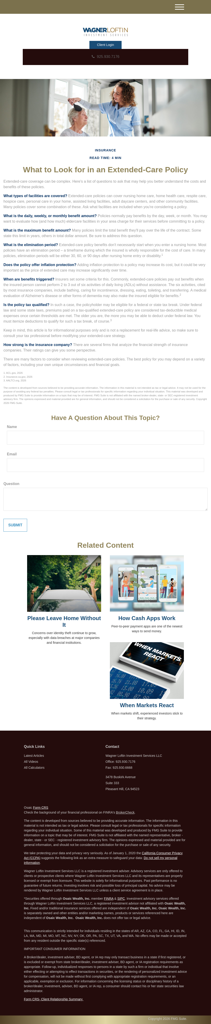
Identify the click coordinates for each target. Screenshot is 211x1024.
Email (12, 454)
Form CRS (40, 807)
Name (12, 427)
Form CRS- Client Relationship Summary (53, 999)
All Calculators (34, 767)
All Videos (31, 761)
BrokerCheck (125, 812)
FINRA (108, 898)
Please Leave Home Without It (64, 621)
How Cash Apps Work (146, 618)
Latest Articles (34, 755)
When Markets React (147, 705)
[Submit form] (15, 525)
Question (11, 484)
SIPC (121, 898)
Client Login (105, 45)
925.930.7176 (106, 57)
